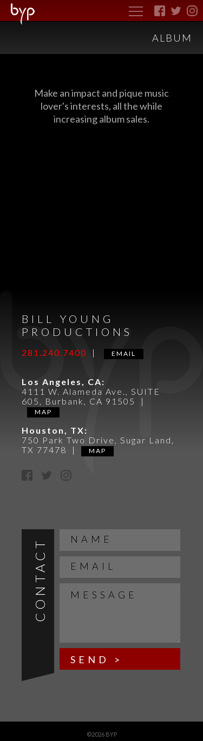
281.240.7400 (54, 352)
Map (43, 412)
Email (124, 353)
